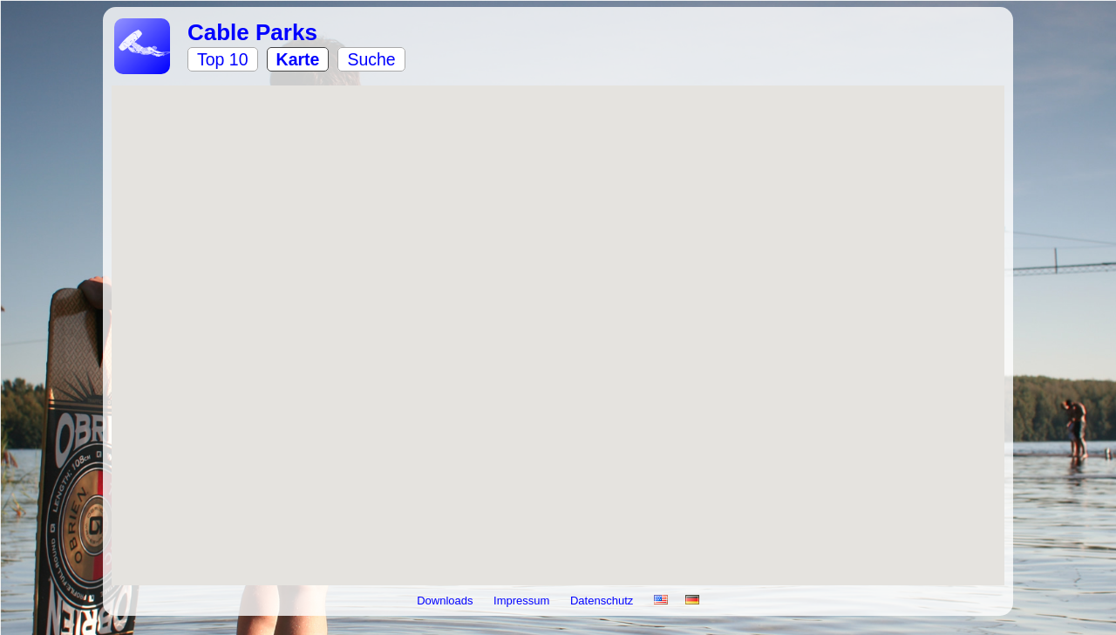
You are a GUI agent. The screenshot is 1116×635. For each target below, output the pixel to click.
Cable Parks (252, 32)
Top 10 (222, 59)
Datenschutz (603, 600)
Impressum (523, 600)
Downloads (446, 600)
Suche (371, 59)
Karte (298, 59)
